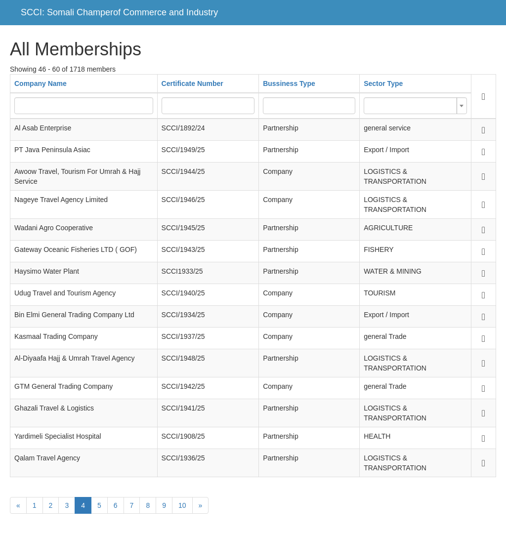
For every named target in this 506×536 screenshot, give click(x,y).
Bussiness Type (289, 83)
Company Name (40, 83)
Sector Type (383, 83)
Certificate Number (192, 83)
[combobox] (415, 105)
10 (182, 505)
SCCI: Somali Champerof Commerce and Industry (119, 12)
